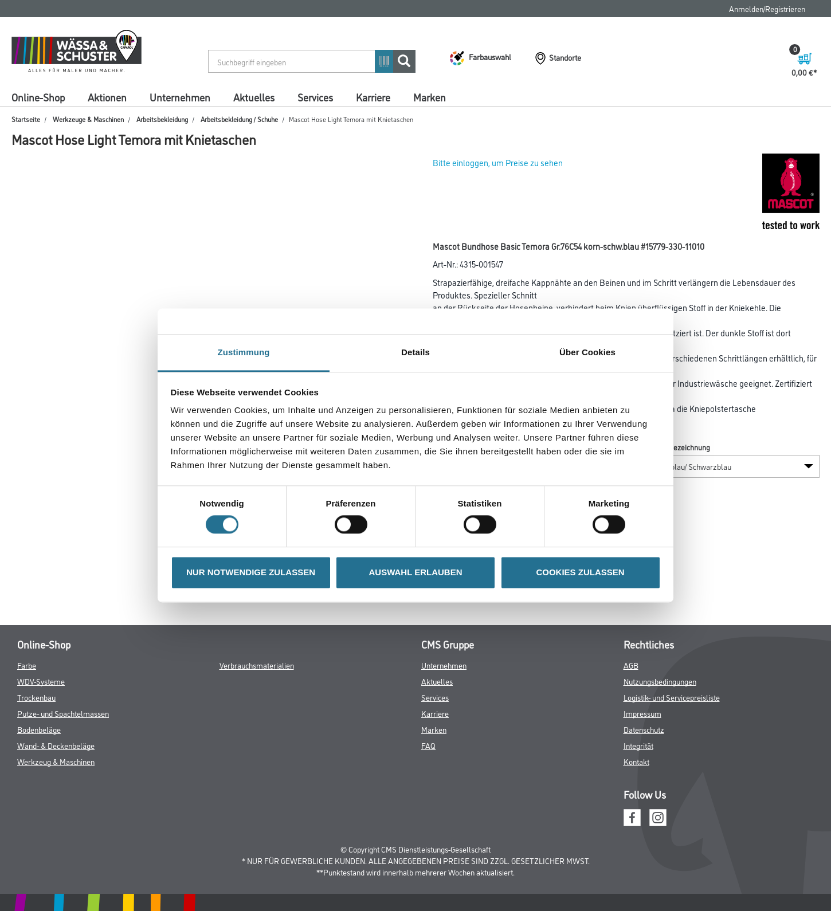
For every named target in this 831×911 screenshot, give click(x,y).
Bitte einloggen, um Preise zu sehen (498, 162)
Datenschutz (644, 729)
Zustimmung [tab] (244, 352)
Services (315, 97)
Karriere (373, 97)
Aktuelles (254, 97)
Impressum (642, 713)
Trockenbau (36, 697)
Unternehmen (180, 97)
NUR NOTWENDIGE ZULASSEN (250, 572)
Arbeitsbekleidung (162, 119)
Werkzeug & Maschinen (56, 761)
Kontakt (636, 761)
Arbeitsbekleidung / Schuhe (239, 119)
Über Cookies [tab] (587, 352)
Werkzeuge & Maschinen (88, 119)
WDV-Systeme (41, 681)
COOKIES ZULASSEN (580, 572)
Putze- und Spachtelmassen (63, 713)
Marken (429, 97)
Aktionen (107, 97)
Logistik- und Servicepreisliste (672, 697)
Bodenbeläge (39, 729)
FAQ (428, 745)
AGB (631, 664)
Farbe (26, 664)
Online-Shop (38, 97)
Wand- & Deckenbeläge (56, 745)
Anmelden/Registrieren (767, 8)
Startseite (25, 119)
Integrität (638, 745)
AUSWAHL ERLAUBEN (415, 572)
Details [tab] (415, 352)
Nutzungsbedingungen (660, 681)
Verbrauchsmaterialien (256, 664)
